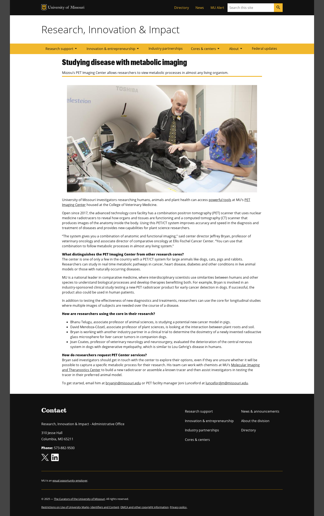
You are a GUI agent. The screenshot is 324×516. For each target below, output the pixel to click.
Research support (61, 48)
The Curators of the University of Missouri (79, 499)
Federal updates (264, 48)
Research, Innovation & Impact (110, 29)
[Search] (278, 7)
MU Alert (217, 7)
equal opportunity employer (69, 480)
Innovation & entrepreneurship (113, 48)
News (199, 7)
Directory (181, 7)
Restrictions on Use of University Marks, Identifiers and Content (80, 507)
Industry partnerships (166, 48)
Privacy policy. (178, 507)
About (236, 48)
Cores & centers (206, 48)
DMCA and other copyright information (144, 507)
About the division (255, 421)
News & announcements (260, 411)
